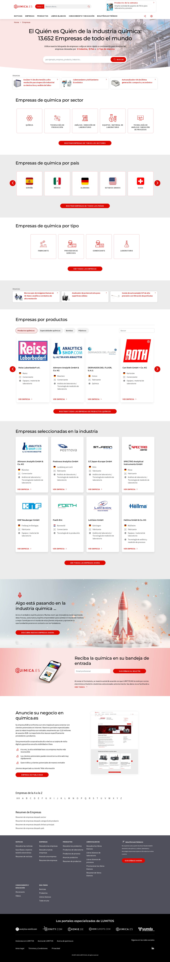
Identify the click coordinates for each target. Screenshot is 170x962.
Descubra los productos (72, 846)
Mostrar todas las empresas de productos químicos (85, 411)
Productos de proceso (71, 853)
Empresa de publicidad (32, 775)
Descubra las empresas (48, 846)
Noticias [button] (18, 16)
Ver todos (81, 687)
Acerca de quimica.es (65, 941)
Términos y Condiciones (38, 948)
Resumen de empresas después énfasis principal (35, 824)
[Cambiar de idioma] (151, 16)
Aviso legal (20, 948)
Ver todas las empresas (85, 269)
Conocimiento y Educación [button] (81, 16)
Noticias (42, 889)
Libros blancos (45, 897)
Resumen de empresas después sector (31, 817)
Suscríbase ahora (133, 860)
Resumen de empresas (48, 860)
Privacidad (56, 948)
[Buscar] (88, 6)
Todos (39, 6)
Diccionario (20, 892)
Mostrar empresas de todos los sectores (85, 143)
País (92, 49)
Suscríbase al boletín (129, 671)
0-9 (18, 798)
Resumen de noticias (24, 856)
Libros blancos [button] (58, 16)
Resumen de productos (72, 861)
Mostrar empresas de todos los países (85, 206)
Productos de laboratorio (73, 850)
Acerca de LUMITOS (45, 941)
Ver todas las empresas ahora (85, 563)
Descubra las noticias (24, 846)
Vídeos (18, 896)
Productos (43, 893)
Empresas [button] (29, 16)
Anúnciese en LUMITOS (25, 941)
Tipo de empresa (107, 49)
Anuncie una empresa (47, 856)
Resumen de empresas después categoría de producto (37, 821)
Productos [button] (42, 16)
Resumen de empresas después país (30, 828)
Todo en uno (44, 900)
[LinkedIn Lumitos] (152, 948)
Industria (83, 49)
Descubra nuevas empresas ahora (37, 632)
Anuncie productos (70, 857)
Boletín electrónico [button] (107, 16)
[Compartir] (145, 16)
